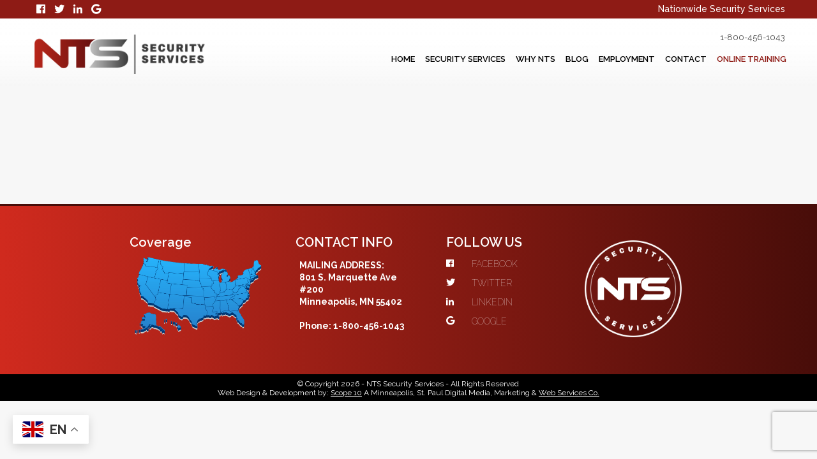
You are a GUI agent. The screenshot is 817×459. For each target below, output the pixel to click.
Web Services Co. (569, 310)
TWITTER (503, 196)
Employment (598, 59)
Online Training (744, 59)
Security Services (409, 59)
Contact (666, 59)
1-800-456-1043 (734, 37)
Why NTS (489, 59)
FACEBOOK (506, 176)
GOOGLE (500, 234)
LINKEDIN (503, 215)
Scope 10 (346, 310)
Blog (538, 59)
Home (337, 59)
